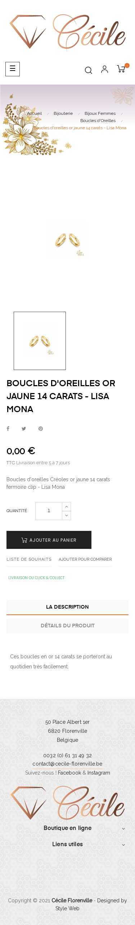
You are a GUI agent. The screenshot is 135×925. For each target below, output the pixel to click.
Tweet (24, 429)
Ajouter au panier (49, 540)
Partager (7, 429)
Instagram (98, 773)
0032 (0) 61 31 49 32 (67, 755)
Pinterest (41, 429)
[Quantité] (48, 511)
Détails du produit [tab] (68, 625)
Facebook (69, 773)
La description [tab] (67, 607)
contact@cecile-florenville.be (67, 764)
